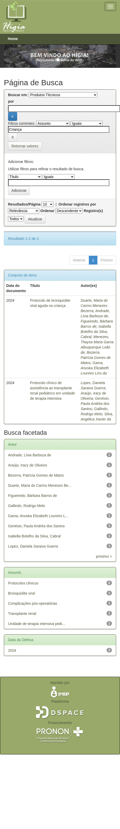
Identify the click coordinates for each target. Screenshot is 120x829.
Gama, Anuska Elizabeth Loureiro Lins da (95, 368)
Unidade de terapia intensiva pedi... (36, 624)
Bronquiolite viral (21, 593)
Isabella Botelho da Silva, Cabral (96, 331)
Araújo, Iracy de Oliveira (27, 465)
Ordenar (47, 211)
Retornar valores (24, 146)
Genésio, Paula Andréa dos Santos (95, 403)
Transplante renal (22, 613)
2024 (12, 650)
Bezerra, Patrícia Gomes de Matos (96, 357)
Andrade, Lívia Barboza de (29, 455)
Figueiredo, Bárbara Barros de (32, 496)
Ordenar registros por (77, 204)
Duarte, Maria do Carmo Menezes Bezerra (94, 305)
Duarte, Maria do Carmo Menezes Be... (39, 485)
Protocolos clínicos (23, 583)
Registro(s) (93, 211)
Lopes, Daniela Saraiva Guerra (33, 546)
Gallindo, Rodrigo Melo (26, 506)
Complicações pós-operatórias (32, 603)
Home (13, 39)
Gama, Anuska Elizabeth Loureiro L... (38, 516)
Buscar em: (18, 95)
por (11, 101)
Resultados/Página (24, 204)
